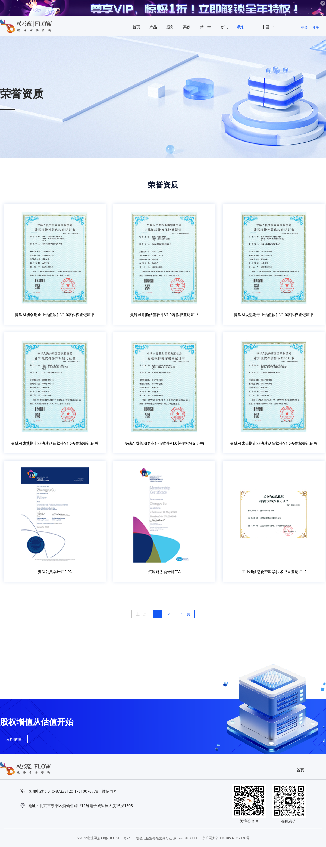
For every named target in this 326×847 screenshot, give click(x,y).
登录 (304, 27)
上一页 (141, 614)
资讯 (224, 27)
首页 (136, 27)
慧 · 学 (205, 27)
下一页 (185, 614)
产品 (153, 27)
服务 (170, 27)
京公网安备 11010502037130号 (225, 837)
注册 (315, 27)
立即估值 (13, 739)
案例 (187, 27)
